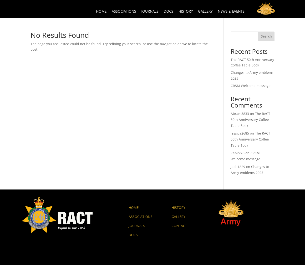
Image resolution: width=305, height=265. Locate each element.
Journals (149, 12)
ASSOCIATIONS (140, 216)
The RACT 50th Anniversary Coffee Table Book (250, 119)
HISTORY (178, 207)
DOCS (133, 235)
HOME (134, 207)
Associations (124, 12)
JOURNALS (137, 225)
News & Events (231, 12)
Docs (168, 12)
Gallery (205, 12)
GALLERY (178, 216)
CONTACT (179, 225)
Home (101, 12)
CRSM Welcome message (250, 85)
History (185, 12)
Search (266, 36)
